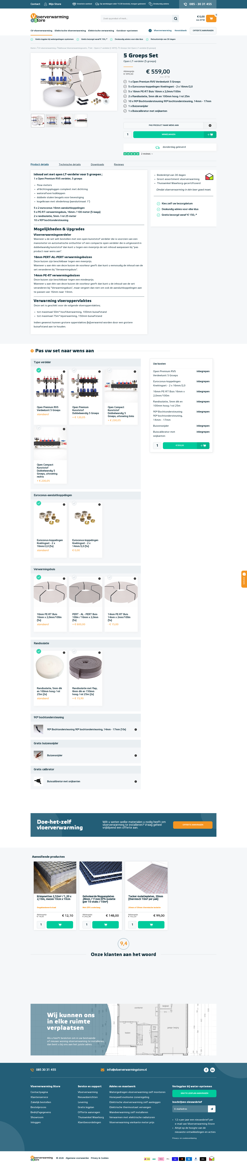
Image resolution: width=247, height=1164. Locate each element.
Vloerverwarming (163, 31)
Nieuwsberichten (88, 1097)
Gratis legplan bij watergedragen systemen (54, 39)
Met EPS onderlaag (91, 908)
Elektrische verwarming (101, 31)
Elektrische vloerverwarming (70, 31)
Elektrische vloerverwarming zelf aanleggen (135, 1102)
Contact (35, 4)
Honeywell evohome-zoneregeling (129, 1097)
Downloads (97, 164)
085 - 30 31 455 (200, 4)
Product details (40, 164)
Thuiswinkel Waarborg (91, 1117)
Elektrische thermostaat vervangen (130, 1107)
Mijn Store (55, 4)
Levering (83, 1102)
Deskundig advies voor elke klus (129, 39)
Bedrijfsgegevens (41, 1112)
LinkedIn (212, 1070)
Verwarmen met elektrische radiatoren (132, 1117)
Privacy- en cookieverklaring (184, 1138)
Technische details (70, 164)
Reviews (119, 164)
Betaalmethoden (175, 1158)
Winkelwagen (211, 18)
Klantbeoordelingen (89, 1122)
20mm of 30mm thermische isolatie (144, 908)
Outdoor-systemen (127, 31)
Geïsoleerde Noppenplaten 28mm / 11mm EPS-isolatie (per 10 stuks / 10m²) (99, 899)
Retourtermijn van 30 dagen (163, 39)
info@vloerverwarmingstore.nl (127, 1070)
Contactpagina (39, 1092)
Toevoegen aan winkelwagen (60, 924)
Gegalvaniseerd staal (46, 908)
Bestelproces (38, 1107)
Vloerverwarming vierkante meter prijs (131, 1122)
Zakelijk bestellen (41, 1102)
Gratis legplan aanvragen (194, 1093)
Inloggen (36, 1122)
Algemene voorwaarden (77, 1158)
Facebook (206, 1070)
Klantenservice (39, 1097)
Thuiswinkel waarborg (212, 1158)
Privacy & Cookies (100, 1158)
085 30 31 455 (46, 1070)
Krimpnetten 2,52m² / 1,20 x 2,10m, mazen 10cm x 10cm (54, 898)
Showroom (37, 1117)
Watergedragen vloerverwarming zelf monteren (137, 1092)
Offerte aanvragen (203, 31)
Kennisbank (181, 31)
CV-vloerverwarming (41, 31)
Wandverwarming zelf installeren (128, 1112)
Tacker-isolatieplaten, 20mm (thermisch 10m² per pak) (145, 898)
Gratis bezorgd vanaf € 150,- (93, 39)
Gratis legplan (86, 1107)
